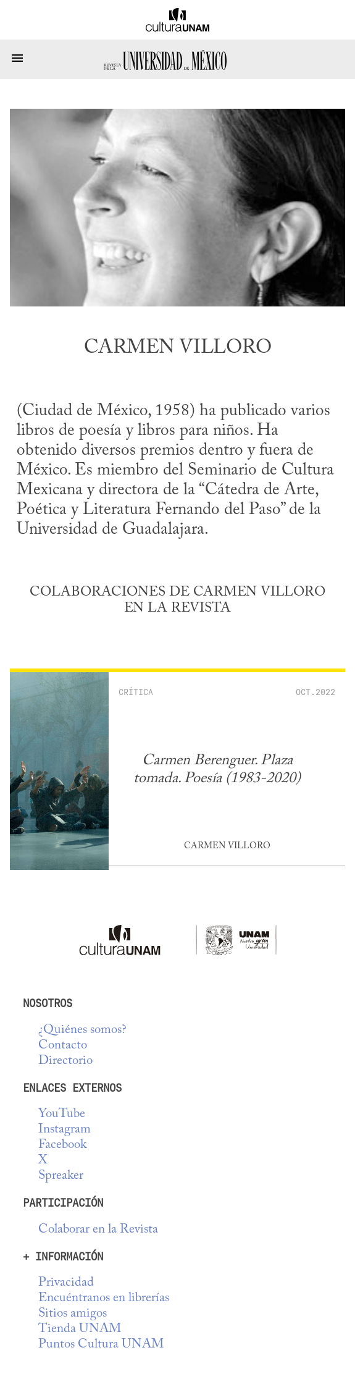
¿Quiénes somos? (82, 1030)
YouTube (61, 1114)
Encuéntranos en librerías (103, 1298)
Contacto (62, 1045)
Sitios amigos (72, 1313)
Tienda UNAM (79, 1329)
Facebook (62, 1145)
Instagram (64, 1129)
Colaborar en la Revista (98, 1229)
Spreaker (60, 1176)
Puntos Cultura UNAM (101, 1344)
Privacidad (66, 1282)
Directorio (65, 1061)
